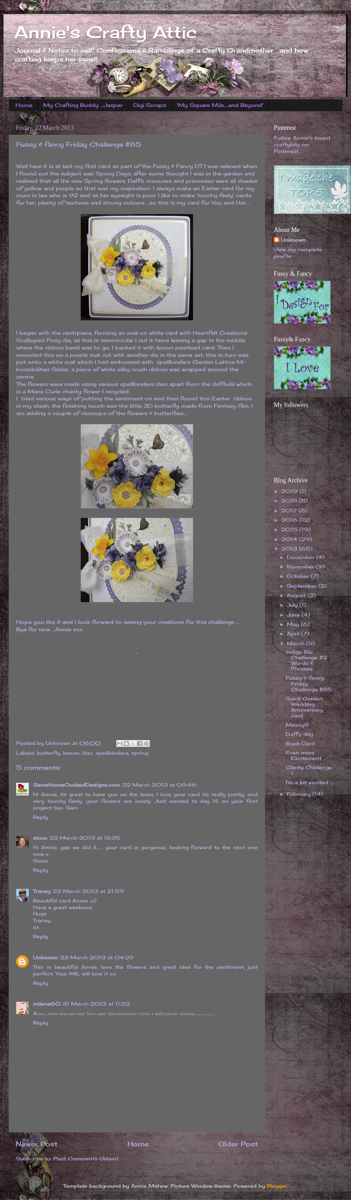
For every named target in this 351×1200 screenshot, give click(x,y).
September (302, 586)
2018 (290, 501)
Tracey (42, 891)
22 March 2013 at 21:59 (88, 891)
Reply (40, 817)
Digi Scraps (149, 105)
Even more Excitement (304, 755)
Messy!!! (297, 725)
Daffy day (299, 734)
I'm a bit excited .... (310, 782)
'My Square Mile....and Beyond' (220, 105)
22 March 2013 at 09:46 (159, 785)
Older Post (238, 1144)
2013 (290, 549)
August (297, 595)
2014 (290, 539)
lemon (71, 753)
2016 (290, 520)
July (293, 605)
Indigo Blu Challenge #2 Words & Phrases (306, 660)
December (301, 557)
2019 (290, 491)
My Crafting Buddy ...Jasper (82, 105)
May (294, 624)
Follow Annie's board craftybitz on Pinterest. (302, 144)
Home (23, 105)
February (299, 794)
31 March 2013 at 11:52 (96, 1004)
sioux (40, 838)
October (299, 576)
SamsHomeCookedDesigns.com (76, 785)
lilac (87, 753)
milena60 (46, 1004)
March (296, 643)
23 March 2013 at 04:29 (97, 957)
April (294, 633)
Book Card (300, 743)
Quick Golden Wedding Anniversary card (304, 707)
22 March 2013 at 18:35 (84, 838)
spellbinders (111, 753)
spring (139, 753)
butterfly (48, 753)
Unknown (45, 957)
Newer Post (37, 1144)
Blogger (277, 1186)
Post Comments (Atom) (85, 1158)
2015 (290, 529)
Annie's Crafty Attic (105, 32)
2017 (290, 510)
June (294, 615)
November (301, 566)
